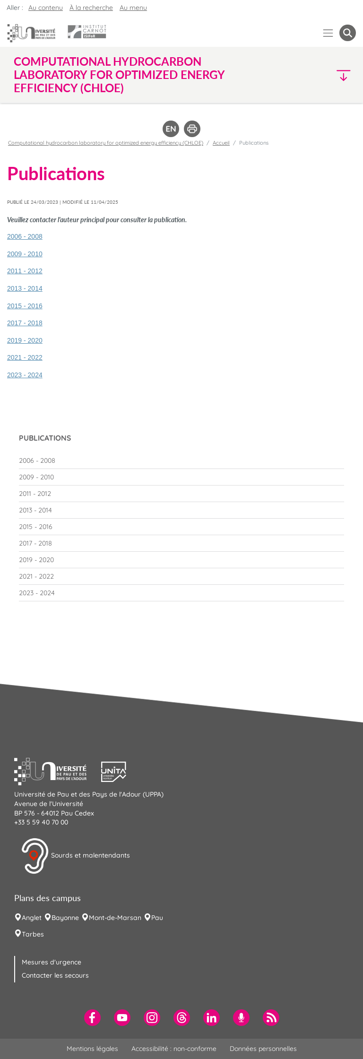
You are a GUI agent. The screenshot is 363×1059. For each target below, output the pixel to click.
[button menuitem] (347, 33)
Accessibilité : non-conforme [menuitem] (173, 1048)
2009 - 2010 (25, 254)
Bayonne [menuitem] (65, 917)
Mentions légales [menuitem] (92, 1048)
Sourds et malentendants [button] (75, 856)
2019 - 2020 (25, 340)
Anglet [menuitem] (32, 917)
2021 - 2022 (25, 357)
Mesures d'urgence (51, 962)
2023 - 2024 (25, 375)
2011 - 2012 (25, 271)
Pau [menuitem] (157, 917)
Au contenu (45, 7)
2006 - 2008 (25, 236)
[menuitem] (181, 460)
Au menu (133, 7)
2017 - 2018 (25, 323)
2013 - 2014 (25, 288)
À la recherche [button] (91, 7)
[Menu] (328, 33)
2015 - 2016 (25, 306)
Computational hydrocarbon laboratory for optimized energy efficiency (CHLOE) (105, 142)
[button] (315, 75)
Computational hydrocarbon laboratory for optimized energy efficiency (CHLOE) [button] (119, 75)
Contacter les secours (55, 975)
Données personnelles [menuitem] (263, 1048)
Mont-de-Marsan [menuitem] (115, 917)
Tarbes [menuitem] (33, 934)
